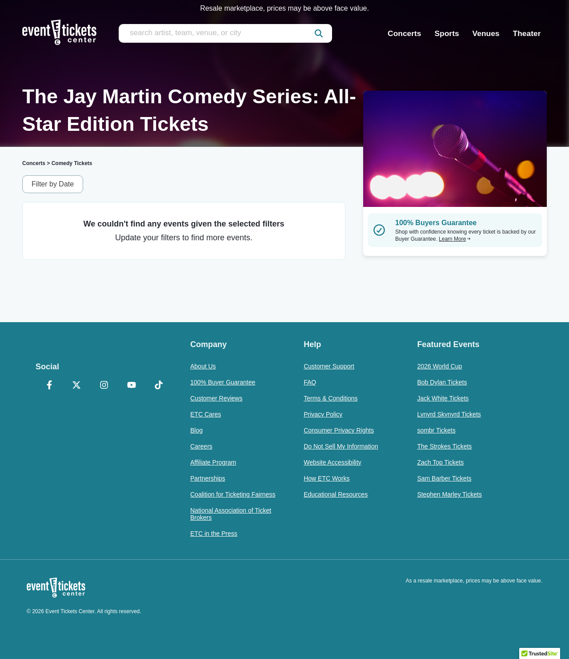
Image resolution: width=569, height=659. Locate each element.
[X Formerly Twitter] (77, 385)
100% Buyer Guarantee (222, 382)
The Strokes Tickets (444, 446)
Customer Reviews (216, 398)
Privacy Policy (323, 414)
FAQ (310, 382)
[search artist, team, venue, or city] (225, 33)
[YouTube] (131, 385)
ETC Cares (205, 414)
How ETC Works (326, 478)
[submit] (319, 33)
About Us (203, 366)
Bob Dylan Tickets (442, 382)
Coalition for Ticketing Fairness (232, 494)
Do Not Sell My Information (341, 446)
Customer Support (329, 366)
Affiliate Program (213, 462)
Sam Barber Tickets (444, 478)
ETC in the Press (213, 533)
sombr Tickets (436, 430)
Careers (201, 446)
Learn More (455, 239)
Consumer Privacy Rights (339, 430)
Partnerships (207, 478)
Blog (196, 430)
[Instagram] (104, 385)
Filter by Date (53, 184)
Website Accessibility (332, 462)
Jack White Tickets (443, 398)
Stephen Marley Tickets (449, 494)
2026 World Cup (439, 366)
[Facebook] (49, 385)
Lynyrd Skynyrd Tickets (449, 414)
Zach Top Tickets (440, 462)
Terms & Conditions (330, 398)
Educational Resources (336, 494)
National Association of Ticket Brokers (230, 514)
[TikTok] (158, 385)
